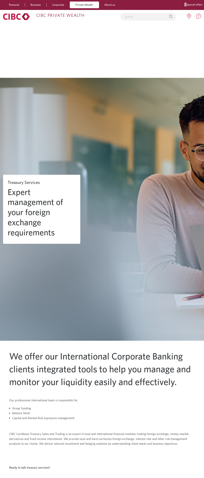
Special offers (193, 4)
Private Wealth (84, 4)
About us (109, 4)
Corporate (58, 4)
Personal (14, 4)
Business (36, 4)
